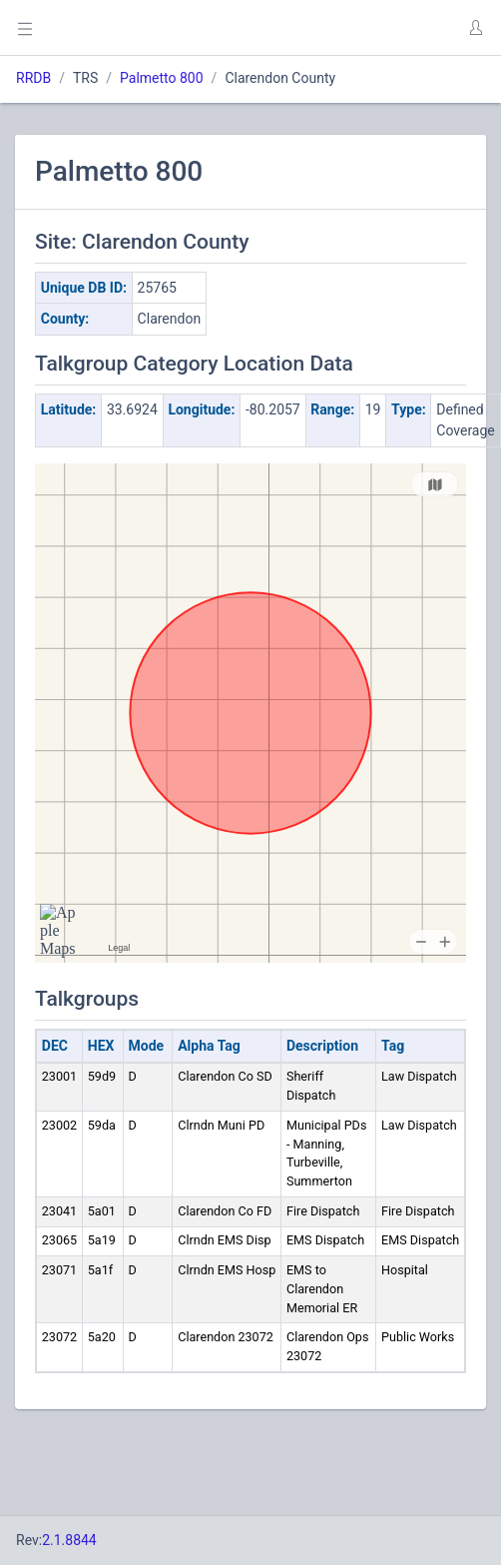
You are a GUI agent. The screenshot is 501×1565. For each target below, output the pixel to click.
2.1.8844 (69, 1540)
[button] (475, 28)
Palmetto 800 (162, 78)
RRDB (33, 78)
